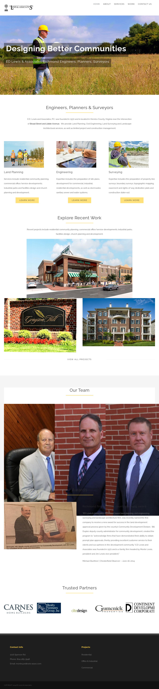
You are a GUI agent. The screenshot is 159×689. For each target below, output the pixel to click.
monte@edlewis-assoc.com (28, 663)
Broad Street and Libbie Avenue (44, 124)
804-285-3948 (23, 659)
